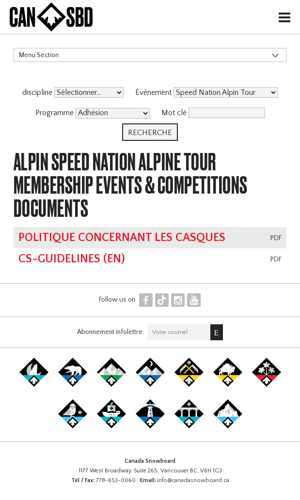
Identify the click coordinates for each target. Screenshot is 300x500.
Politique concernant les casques (121, 237)
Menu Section (39, 55)
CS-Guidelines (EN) (71, 259)
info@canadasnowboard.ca (193, 480)
